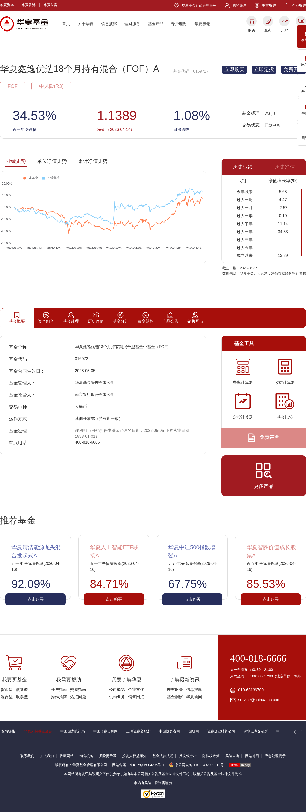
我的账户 (239, 5)
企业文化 (136, 689)
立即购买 (234, 69)
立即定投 (264, 69)
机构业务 (117, 697)
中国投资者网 (169, 731)
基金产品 (156, 24)
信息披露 (109, 24)
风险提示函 (107, 756)
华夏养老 (202, 24)
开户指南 (59, 689)
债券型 (22, 689)
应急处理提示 (275, 756)
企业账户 (299, 5)
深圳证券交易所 (256, 731)
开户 (284, 30)
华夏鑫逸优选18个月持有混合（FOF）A (79, 69)
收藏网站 (67, 756)
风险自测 (232, 756)
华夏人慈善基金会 (38, 731)
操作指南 (59, 697)
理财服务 (132, 24)
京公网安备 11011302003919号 (196, 765)
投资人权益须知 (134, 756)
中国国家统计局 (72, 731)
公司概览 (117, 689)
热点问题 (78, 697)
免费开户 (294, 69)
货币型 (7, 689)
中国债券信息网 (105, 731)
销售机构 (86, 756)
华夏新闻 (194, 697)
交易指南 (78, 689)
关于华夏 (86, 24)
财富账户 (269, 5)
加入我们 (47, 756)
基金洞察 (175, 697)
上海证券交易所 (138, 731)
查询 (267, 30)
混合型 (7, 697)
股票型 (22, 697)
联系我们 (27, 756)
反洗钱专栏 (188, 756)
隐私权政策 (211, 756)
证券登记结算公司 (221, 731)
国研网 (193, 731)
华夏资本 (7, 5)
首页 (66, 24)
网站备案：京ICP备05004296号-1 (138, 765)
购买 (251, 30)
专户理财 (179, 24)
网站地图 (252, 756)
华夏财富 (50, 5)
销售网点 (136, 697)
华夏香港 (29, 5)
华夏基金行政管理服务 (199, 5)
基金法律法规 (163, 756)
